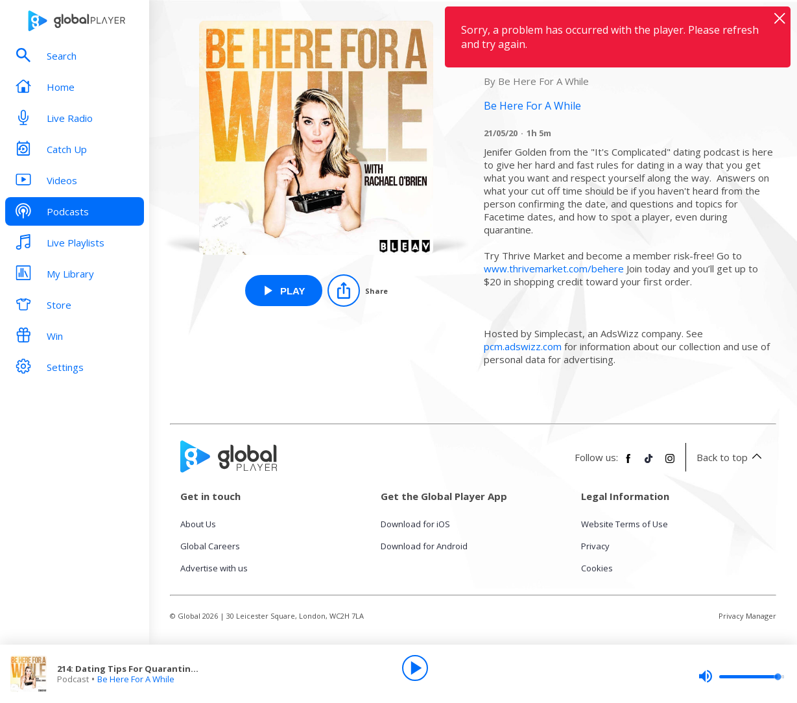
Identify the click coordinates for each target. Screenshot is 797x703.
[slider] (741, 676)
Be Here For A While (135, 679)
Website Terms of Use (624, 524)
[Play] (415, 668)
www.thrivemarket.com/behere (554, 268)
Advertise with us (214, 568)
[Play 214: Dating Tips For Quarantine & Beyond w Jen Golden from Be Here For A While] (283, 290)
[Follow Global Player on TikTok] (649, 464)
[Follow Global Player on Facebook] (628, 464)
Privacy (595, 546)
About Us (198, 524)
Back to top (731, 457)
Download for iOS (415, 524)
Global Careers (210, 546)
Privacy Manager (747, 616)
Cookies (597, 568)
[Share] (357, 290)
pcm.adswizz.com (523, 346)
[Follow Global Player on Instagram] (670, 464)
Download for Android (424, 546)
